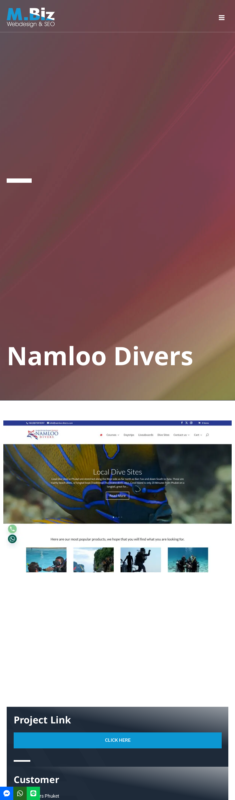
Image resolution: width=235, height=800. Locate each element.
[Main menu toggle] (222, 17)
